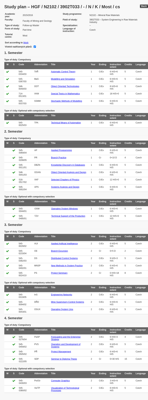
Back (144, 6)
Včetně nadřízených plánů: (18, 46)
